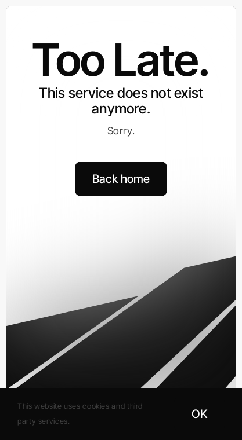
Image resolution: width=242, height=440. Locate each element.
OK (199, 414)
